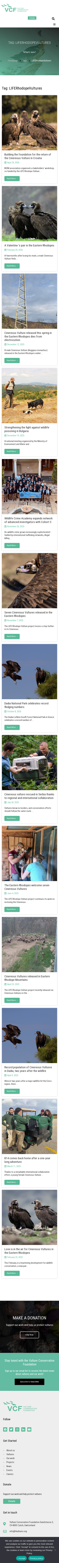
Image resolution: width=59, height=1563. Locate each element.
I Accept (21, 1558)
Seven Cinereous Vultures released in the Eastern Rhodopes (28, 614)
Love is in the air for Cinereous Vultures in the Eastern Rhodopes (28, 1251)
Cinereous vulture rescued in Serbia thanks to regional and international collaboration (29, 796)
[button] (53, 18)
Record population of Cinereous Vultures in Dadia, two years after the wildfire (28, 1069)
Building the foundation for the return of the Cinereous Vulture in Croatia (27, 156)
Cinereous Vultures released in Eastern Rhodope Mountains (27, 978)
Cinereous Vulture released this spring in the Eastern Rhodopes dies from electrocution (28, 336)
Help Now (29, 1335)
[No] (55, 1550)
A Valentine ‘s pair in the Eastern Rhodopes (29, 245)
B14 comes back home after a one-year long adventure (27, 1160)
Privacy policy (36, 1558)
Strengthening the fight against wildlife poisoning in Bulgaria (26, 429)
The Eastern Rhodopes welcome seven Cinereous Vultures (26, 887)
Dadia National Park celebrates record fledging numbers (26, 705)
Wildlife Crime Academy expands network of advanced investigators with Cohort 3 (28, 520)
